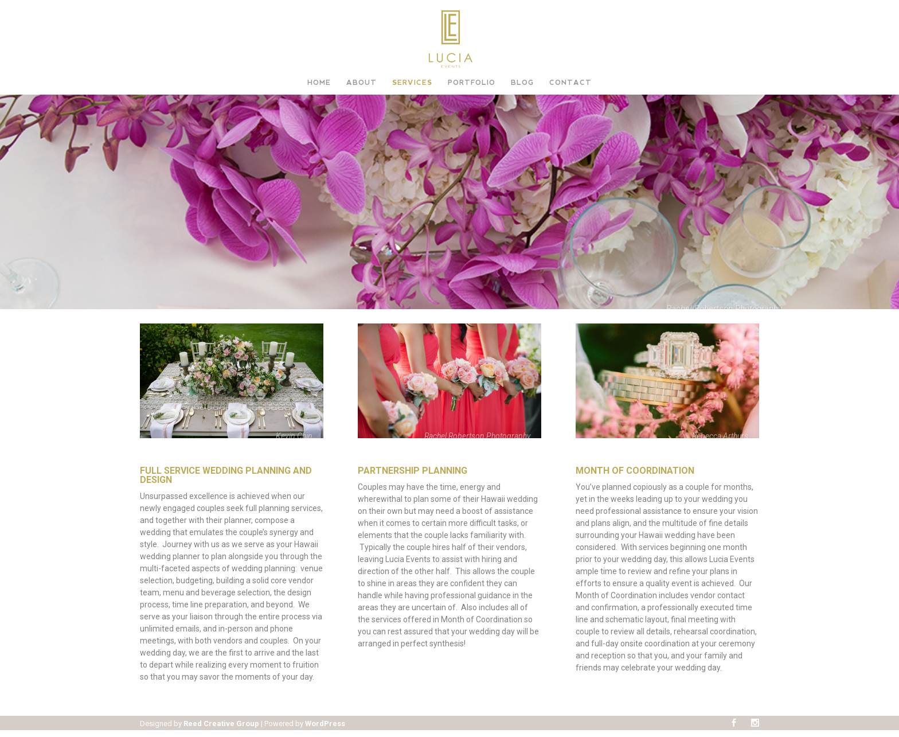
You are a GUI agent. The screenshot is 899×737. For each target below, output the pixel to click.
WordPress (325, 723)
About (361, 83)
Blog (522, 83)
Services (412, 83)
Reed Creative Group (221, 723)
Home (319, 83)
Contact (570, 83)
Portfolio (471, 83)
